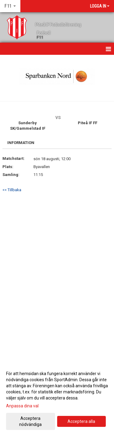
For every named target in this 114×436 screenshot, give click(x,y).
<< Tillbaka (11, 190)
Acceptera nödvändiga (30, 421)
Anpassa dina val (22, 405)
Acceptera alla (81, 421)
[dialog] (57, 398)
